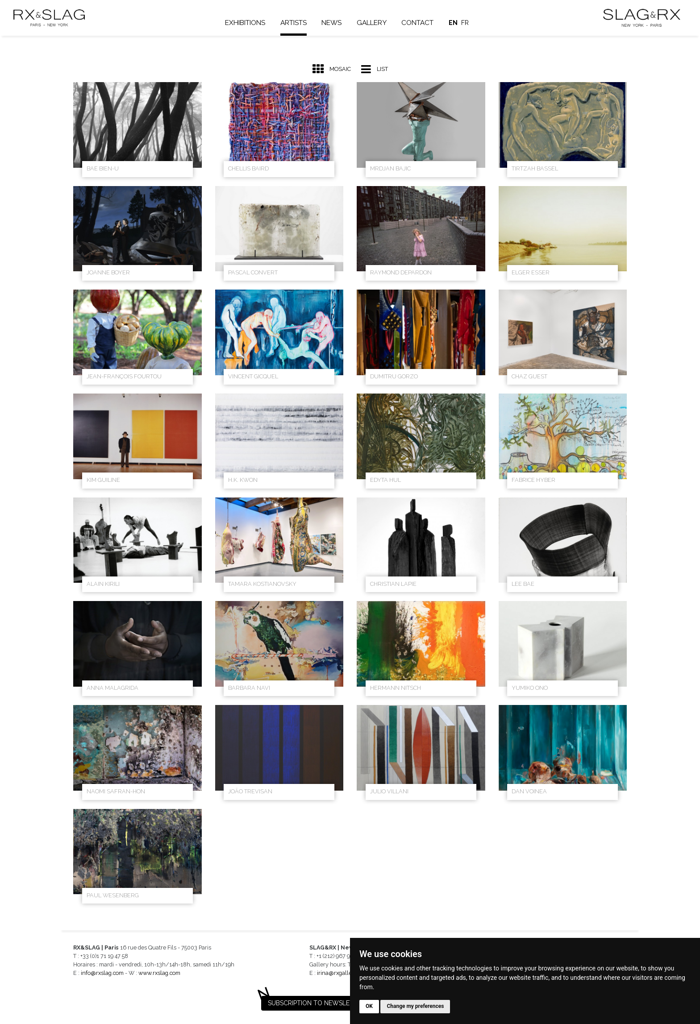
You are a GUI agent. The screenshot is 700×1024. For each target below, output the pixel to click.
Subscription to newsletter (316, 1003)
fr (467, 22)
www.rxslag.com (159, 973)
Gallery (374, 23)
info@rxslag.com (102, 973)
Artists (296, 23)
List (374, 69)
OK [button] (369, 1006)
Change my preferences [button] (415, 1006)
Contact (420, 23)
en (455, 22)
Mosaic (331, 69)
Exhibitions (248, 23)
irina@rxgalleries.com (345, 973)
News (334, 23)
